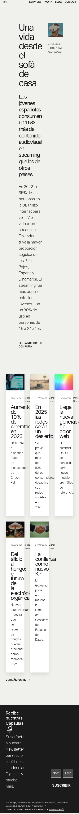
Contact (70, 1)
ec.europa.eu (55, 52)
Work (48, 1)
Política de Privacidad (27, 803)
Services (35, 1)
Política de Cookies (46, 803)
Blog (58, 1)
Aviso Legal (11, 803)
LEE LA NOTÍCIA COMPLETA (30, 344)
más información (56, 809)
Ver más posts (18, 680)
